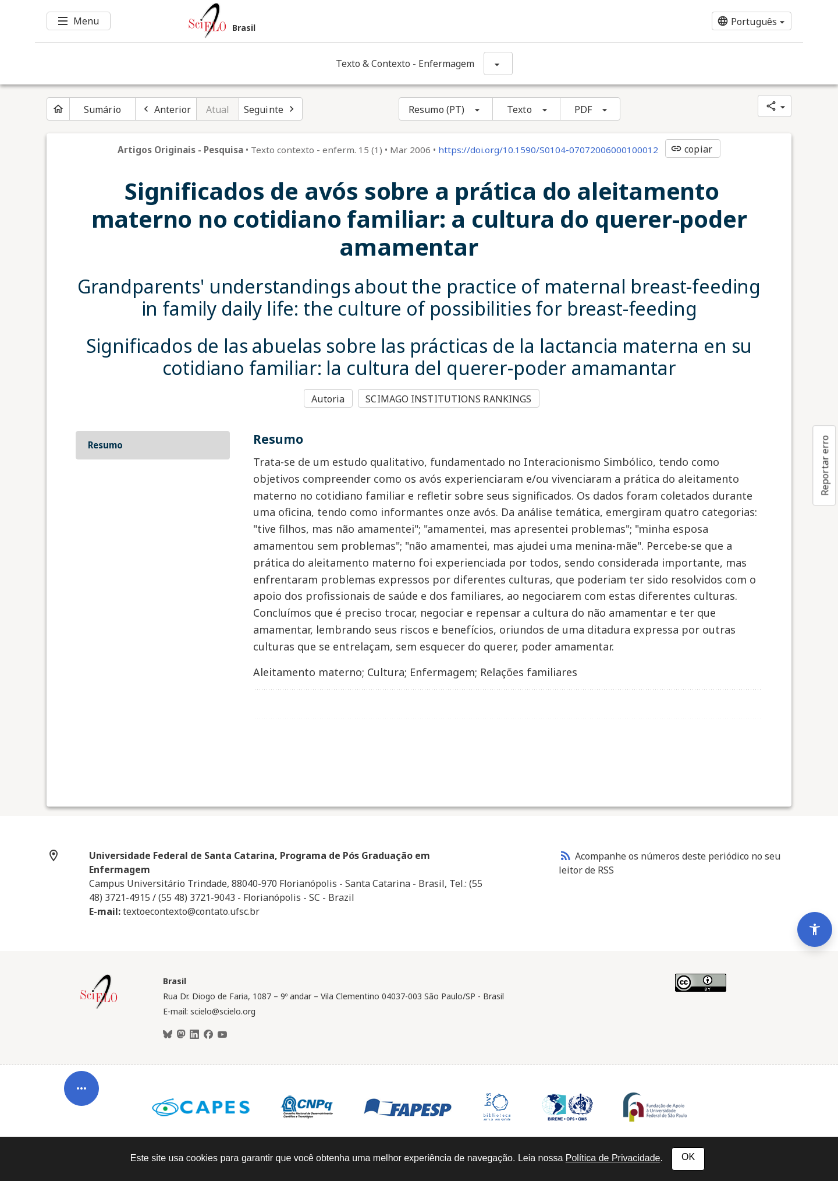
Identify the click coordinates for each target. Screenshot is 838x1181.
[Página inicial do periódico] (58, 109)
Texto (519, 109)
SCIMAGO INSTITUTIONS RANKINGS (449, 398)
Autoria (328, 398)
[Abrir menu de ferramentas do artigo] (81, 1083)
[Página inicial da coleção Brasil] (99, 1006)
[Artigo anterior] (166, 109)
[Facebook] (208, 1034)
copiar (691, 149)
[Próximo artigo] (271, 109)
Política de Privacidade (613, 1158)
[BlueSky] (167, 1034)
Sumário (102, 109)
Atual (218, 109)
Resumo (105, 444)
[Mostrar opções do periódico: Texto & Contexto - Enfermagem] (498, 63)
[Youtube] (222, 1034)
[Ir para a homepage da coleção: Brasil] (355, 21)
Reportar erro (824, 465)
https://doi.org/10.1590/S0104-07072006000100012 (548, 149)
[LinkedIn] (194, 1034)
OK (688, 1157)
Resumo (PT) (436, 109)
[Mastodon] (181, 1034)
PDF (583, 109)
